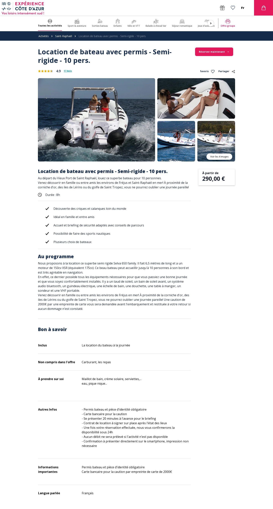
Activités (43, 36)
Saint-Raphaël (63, 36)
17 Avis (68, 70)
